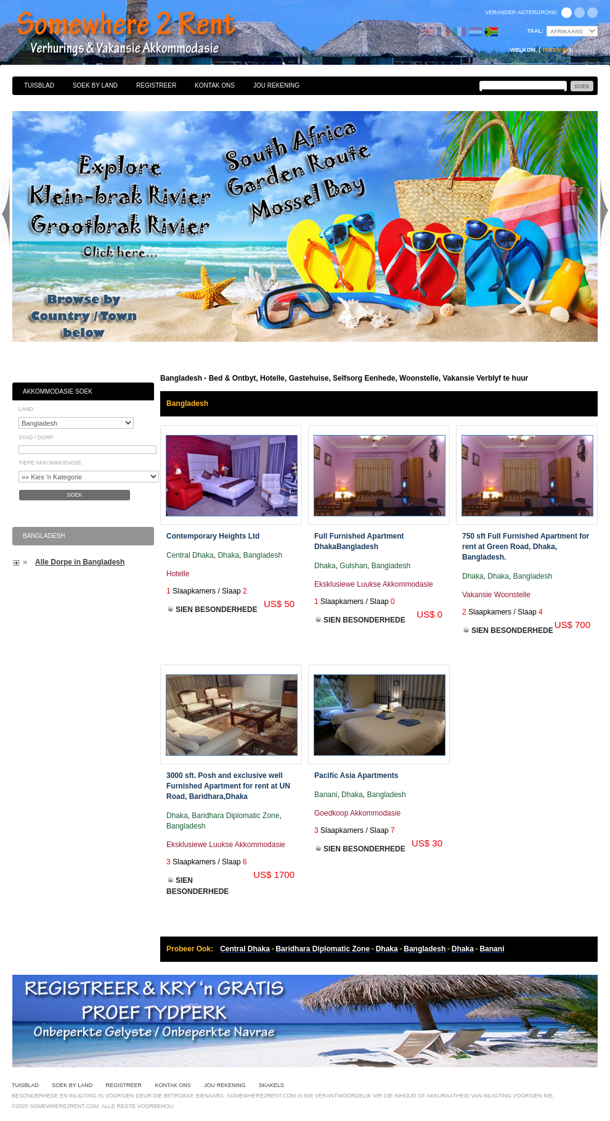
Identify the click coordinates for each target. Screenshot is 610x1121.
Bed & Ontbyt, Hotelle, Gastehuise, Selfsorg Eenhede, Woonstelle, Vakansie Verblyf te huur (139, 34)
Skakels (271, 1085)
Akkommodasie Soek (57, 391)
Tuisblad (39, 85)
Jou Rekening (276, 85)
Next (604, 212)
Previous (5, 212)
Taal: (535, 31)
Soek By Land (95, 85)
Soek (74, 495)
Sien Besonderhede (217, 609)
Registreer (156, 85)
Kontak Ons (215, 85)
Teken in (554, 50)
